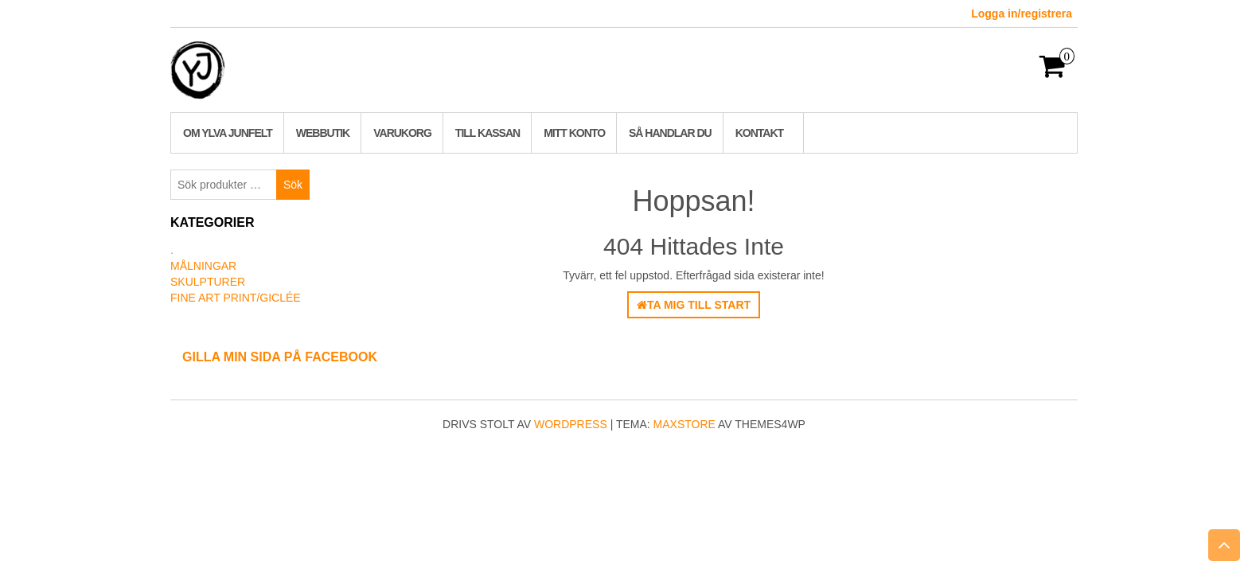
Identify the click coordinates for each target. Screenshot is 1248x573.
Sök (292, 184)
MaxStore (684, 424)
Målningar (203, 265)
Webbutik (322, 133)
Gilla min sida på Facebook (279, 357)
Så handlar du (670, 133)
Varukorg (402, 133)
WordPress (570, 424)
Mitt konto (574, 133)
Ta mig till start (694, 304)
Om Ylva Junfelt (227, 133)
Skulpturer (207, 281)
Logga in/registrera (1021, 13)
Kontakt (759, 133)
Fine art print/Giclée (235, 297)
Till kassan (487, 133)
